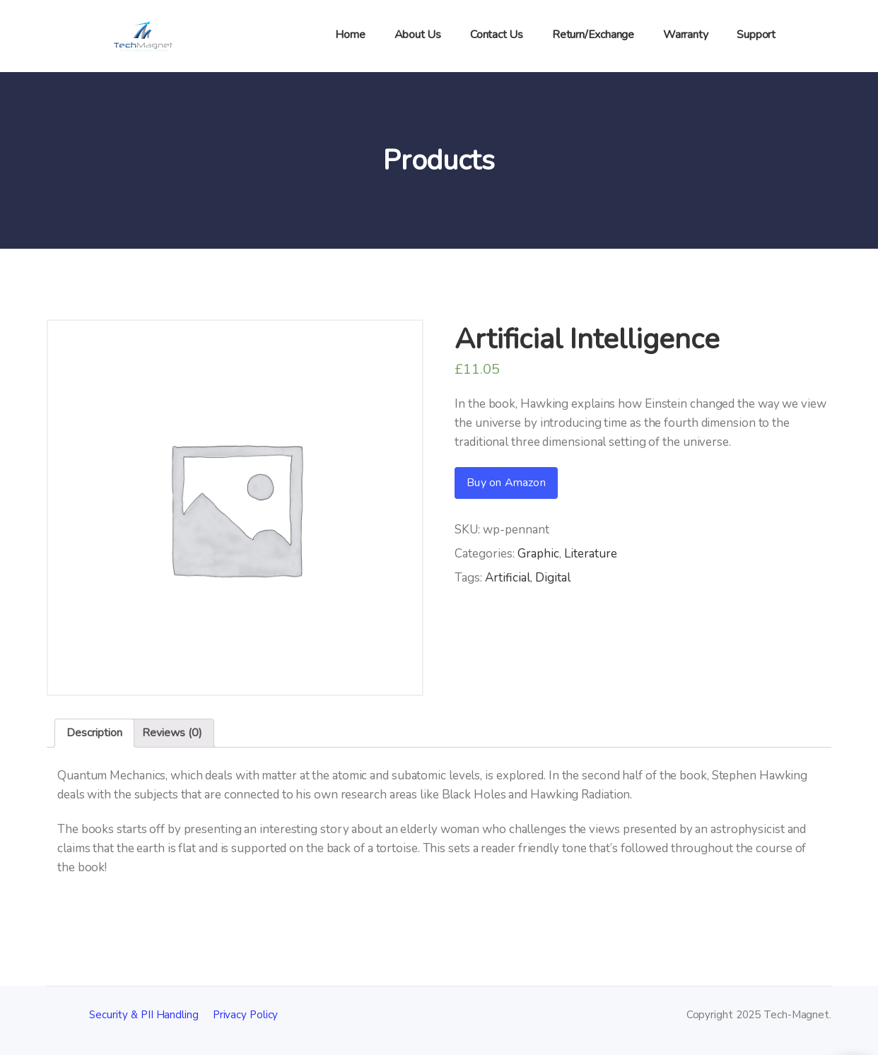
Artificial (507, 578)
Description (94, 733)
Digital (552, 578)
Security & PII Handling (144, 1015)
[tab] (94, 733)
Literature (590, 554)
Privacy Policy (246, 1015)
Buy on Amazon (506, 482)
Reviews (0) (172, 733)
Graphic (538, 554)
